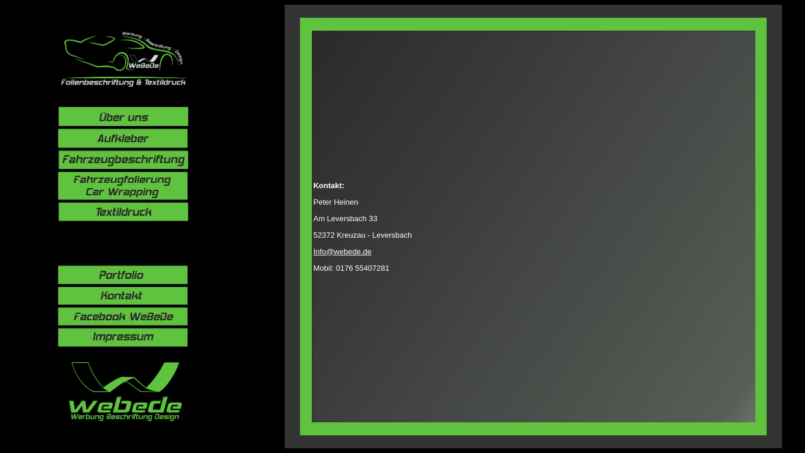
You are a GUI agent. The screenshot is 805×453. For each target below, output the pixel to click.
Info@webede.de (342, 251)
